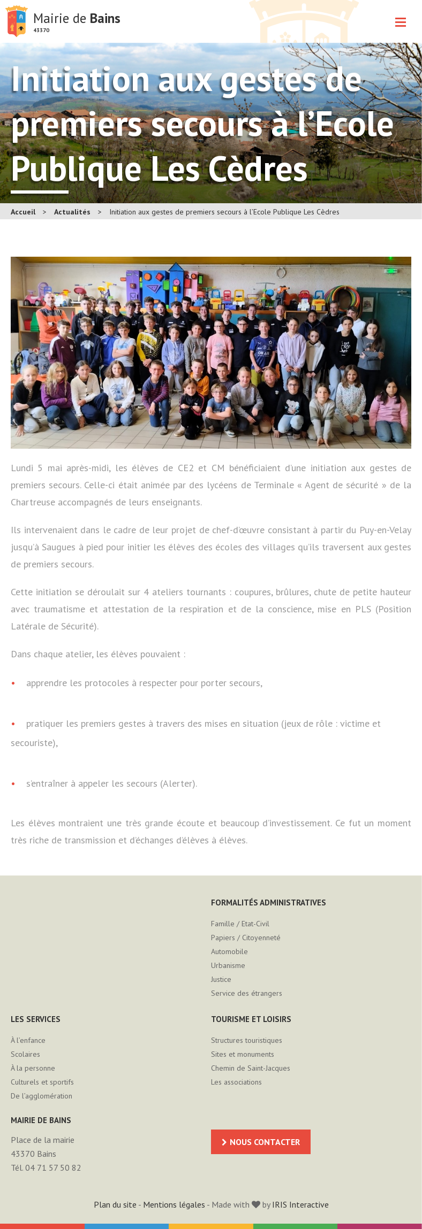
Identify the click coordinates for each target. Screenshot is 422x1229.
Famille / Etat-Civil (240, 923)
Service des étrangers (246, 993)
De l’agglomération (41, 1096)
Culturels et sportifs (42, 1082)
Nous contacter (265, 1141)
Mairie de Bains (16, 21)
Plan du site (115, 1204)
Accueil (23, 212)
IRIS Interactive (300, 1204)
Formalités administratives (268, 902)
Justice (221, 979)
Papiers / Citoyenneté (246, 937)
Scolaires (25, 1054)
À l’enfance (28, 1040)
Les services (36, 1019)
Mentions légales (174, 1204)
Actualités (72, 212)
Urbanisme (228, 965)
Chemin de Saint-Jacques (250, 1068)
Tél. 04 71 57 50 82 (46, 1167)
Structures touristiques (246, 1040)
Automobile (229, 951)
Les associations (236, 1082)
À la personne (33, 1068)
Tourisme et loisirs (251, 1019)
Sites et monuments (242, 1054)
